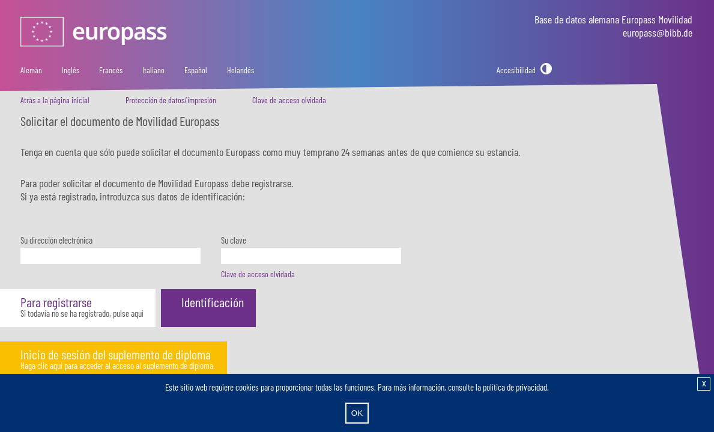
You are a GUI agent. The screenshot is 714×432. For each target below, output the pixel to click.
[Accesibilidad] (524, 70)
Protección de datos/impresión (171, 100)
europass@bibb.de (657, 32)
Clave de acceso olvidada (289, 100)
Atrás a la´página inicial (54, 100)
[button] (78, 308)
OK (357, 413)
